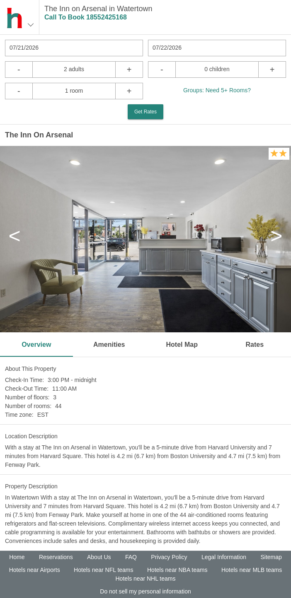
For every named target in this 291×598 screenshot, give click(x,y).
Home (16, 557)
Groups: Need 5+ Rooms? (217, 90)
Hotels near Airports (34, 570)
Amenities (109, 344)
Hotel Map (182, 344)
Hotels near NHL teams (146, 578)
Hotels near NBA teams (177, 570)
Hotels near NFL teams (103, 570)
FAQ (131, 557)
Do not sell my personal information (145, 591)
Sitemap (270, 557)
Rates (254, 344)
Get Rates (145, 112)
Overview (36, 344)
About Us (99, 557)
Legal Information (223, 557)
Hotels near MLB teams (251, 570)
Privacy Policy (169, 557)
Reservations (56, 557)
